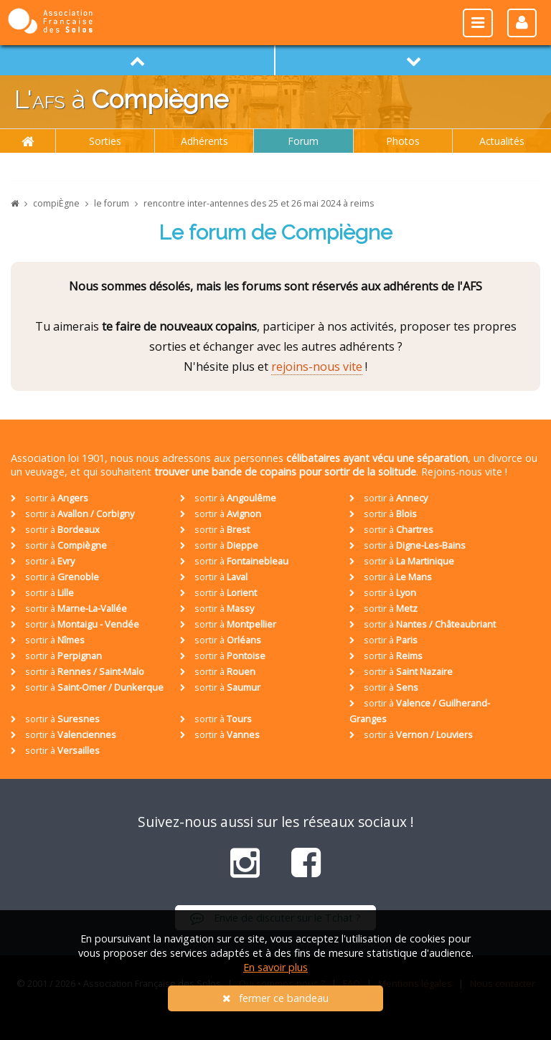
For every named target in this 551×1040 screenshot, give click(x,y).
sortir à (49, 497)
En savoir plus (275, 967)
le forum (111, 203)
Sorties (105, 141)
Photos (403, 141)
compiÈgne (56, 203)
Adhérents (204, 141)
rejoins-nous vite (316, 366)
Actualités (501, 141)
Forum (303, 141)
